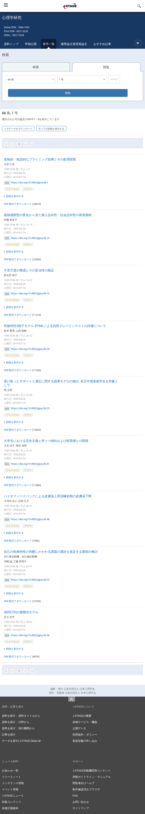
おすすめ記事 (102, 44)
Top (71, 699)
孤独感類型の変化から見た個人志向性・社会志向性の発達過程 (47, 215)
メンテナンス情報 (13, 783)
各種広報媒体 (10, 808)
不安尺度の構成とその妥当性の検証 (29, 270)
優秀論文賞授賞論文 (74, 44)
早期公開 (31, 44)
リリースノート (11, 777)
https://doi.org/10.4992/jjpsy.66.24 (30, 349)
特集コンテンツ (11, 802)
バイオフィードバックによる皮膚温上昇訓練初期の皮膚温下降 (47, 496)
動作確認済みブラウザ (86, 789)
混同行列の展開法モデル (21, 612)
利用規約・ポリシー (84, 734)
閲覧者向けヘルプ (83, 783)
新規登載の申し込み (84, 741)
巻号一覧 (49, 44)
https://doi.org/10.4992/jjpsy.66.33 (30, 408)
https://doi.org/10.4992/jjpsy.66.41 (30, 464)
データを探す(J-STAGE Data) (21, 741)
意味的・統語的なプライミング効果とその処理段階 (40, 159)
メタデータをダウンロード (18, 128)
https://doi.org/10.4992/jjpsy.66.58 (30, 635)
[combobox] (30, 79)
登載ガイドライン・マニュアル (91, 777)
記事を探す (9, 734)
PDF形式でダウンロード (18, 204)
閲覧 (106, 67)
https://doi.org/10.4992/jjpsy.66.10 (30, 238)
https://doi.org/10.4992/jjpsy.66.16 (30, 293)
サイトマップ (80, 808)
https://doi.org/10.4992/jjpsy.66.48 (30, 519)
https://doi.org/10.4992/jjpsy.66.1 (29, 182)
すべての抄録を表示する (51, 128)
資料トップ (11, 44)
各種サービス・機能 (84, 722)
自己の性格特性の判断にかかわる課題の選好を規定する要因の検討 (51, 551)
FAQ (75, 795)
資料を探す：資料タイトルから (21, 716)
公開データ (79, 728)
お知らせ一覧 (10, 770)
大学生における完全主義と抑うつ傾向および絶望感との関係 (46, 441)
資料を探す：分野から (15, 722)
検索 (36, 67)
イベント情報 (10, 789)
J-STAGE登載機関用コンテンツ (91, 770)
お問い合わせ (80, 802)
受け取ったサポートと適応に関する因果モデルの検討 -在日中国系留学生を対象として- (61, 383)
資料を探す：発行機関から (18, 728)
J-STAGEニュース (13, 795)
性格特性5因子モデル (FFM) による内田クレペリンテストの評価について (55, 326)
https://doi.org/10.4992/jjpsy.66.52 (30, 579)
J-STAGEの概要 (81, 716)
